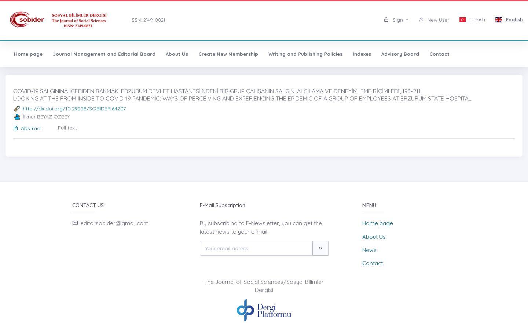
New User (434, 20)
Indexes (362, 54)
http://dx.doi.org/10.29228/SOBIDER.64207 (74, 108)
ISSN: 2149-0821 (148, 20)
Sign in (396, 20)
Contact (439, 54)
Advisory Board (400, 54)
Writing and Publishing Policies (305, 54)
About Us (177, 54)
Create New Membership (228, 54)
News (369, 249)
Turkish (472, 19)
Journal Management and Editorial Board (104, 54)
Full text (67, 127)
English (509, 19)
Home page (28, 54)
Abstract (27, 128)
